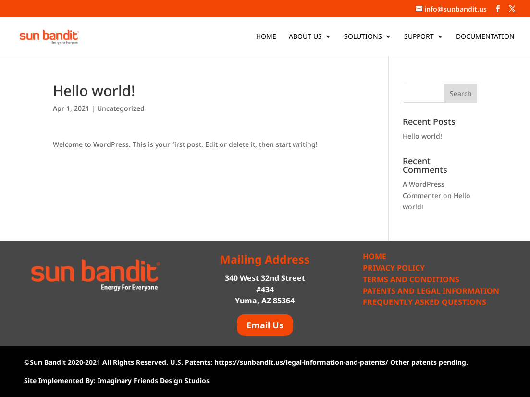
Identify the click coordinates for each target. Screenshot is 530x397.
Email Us (265, 325)
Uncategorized (121, 108)
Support (419, 37)
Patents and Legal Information (431, 291)
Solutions (363, 37)
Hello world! (422, 136)
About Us (305, 37)
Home (266, 37)
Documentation (485, 37)
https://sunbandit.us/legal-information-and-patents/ (301, 362)
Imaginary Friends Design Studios (154, 380)
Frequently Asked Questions (424, 302)
